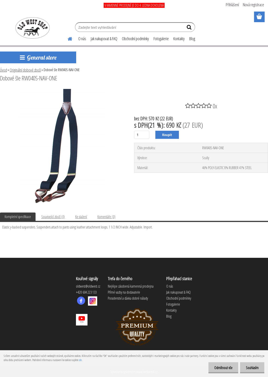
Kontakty (179, 38)
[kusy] (142, 135)
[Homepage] (67, 38)
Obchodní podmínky (135, 38)
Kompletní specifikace (18, 216)
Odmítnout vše (223, 367)
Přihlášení (232, 4)
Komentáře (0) (106, 216)
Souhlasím (252, 367)
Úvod (3, 70)
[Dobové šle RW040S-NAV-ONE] (62, 90)
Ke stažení (81, 216)
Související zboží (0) (53, 216)
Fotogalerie (161, 38)
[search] (189, 28)
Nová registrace (253, 4)
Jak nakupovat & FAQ (104, 38)
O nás (82, 38)
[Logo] (31, 27)
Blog (192, 38)
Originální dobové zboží (25, 70)
